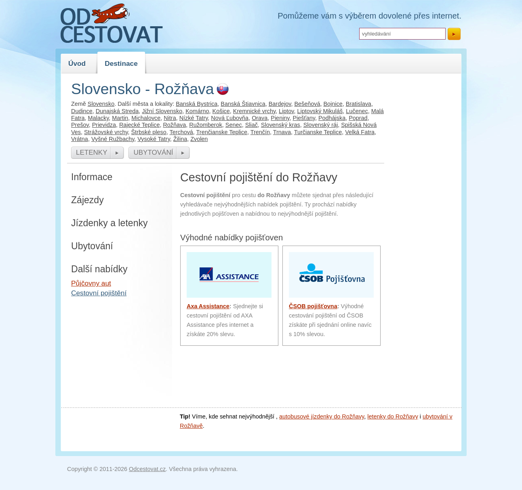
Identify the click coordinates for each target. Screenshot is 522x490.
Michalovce (145, 118)
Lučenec (357, 111)
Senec (233, 125)
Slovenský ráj (320, 125)
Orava (259, 118)
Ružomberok (205, 125)
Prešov (80, 125)
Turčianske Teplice (318, 132)
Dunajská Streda (117, 111)
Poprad (358, 118)
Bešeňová (307, 104)
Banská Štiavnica (243, 104)
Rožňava (174, 125)
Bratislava (358, 104)
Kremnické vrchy (254, 111)
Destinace (121, 63)
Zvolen (199, 139)
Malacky (98, 118)
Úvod (77, 63)
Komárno (197, 111)
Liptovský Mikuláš (320, 111)
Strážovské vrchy (106, 132)
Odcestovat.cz (147, 469)
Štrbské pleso (148, 132)
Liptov (286, 111)
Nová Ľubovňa (229, 118)
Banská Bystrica (196, 104)
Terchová (181, 132)
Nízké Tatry (193, 118)
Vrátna (79, 139)
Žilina (180, 139)
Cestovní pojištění (98, 293)
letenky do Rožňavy (392, 416)
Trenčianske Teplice (221, 132)
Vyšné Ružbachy (112, 139)
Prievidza (104, 125)
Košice (221, 111)
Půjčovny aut (91, 283)
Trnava (282, 132)
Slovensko (101, 104)
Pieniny (280, 118)
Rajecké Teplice (139, 125)
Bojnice (332, 104)
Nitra (170, 118)
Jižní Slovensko (162, 111)
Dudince (82, 111)
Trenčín (260, 132)
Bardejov (280, 104)
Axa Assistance (208, 306)
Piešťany (304, 118)
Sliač (251, 125)
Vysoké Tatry (153, 139)
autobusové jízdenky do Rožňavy (321, 416)
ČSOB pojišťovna (313, 306)
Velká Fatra (360, 132)
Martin (120, 118)
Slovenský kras (280, 125)
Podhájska (331, 118)
